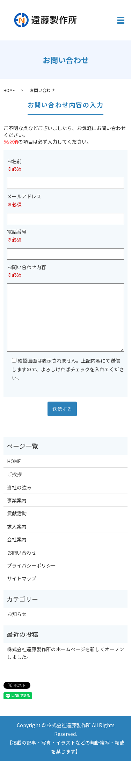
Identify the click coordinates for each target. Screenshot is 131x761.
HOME (9, 90)
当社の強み (19, 487)
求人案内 (17, 526)
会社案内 (17, 539)
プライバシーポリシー (31, 565)
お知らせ (17, 613)
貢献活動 (17, 513)
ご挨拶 (14, 474)
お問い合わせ (21, 552)
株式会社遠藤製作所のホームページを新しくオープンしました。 (65, 653)
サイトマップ (21, 578)
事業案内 (17, 500)
